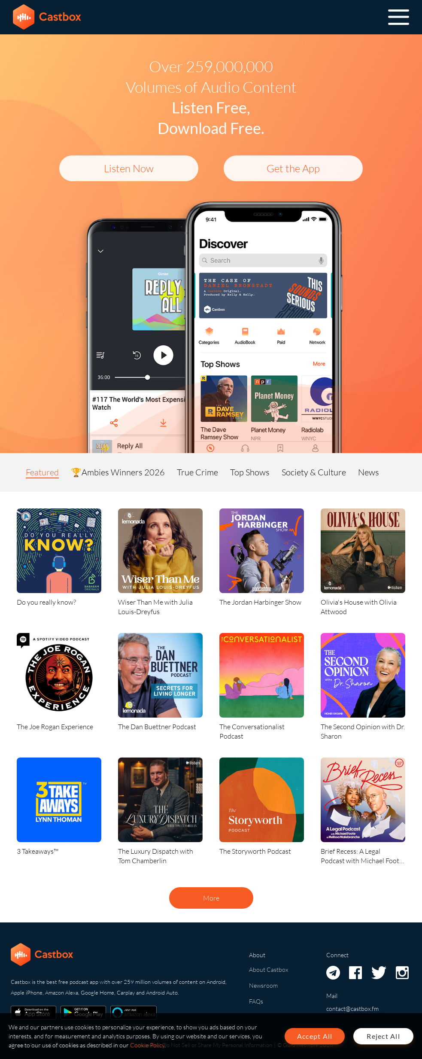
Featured (42, 472)
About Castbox (268, 969)
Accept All (315, 1036)
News (368, 472)
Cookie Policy (147, 1045)
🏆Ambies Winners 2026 (118, 472)
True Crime (197, 472)
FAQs (256, 1001)
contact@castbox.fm (352, 1008)
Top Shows (250, 472)
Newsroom (263, 985)
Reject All (383, 1036)
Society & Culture (314, 472)
